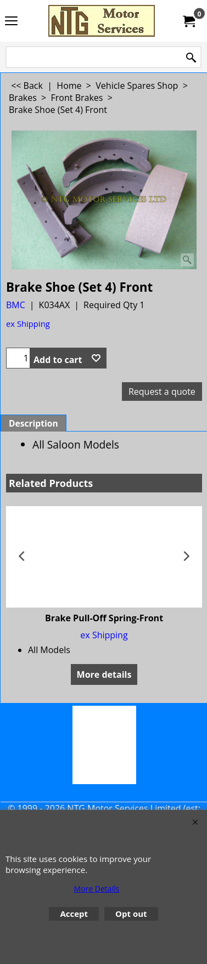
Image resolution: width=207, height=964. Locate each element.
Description (33, 423)
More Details (97, 888)
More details (104, 674)
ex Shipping (28, 323)
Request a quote (161, 391)
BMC (15, 305)
